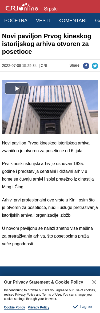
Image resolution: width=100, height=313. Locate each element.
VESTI (43, 20)
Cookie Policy (14, 307)
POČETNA (15, 20)
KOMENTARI (72, 20)
